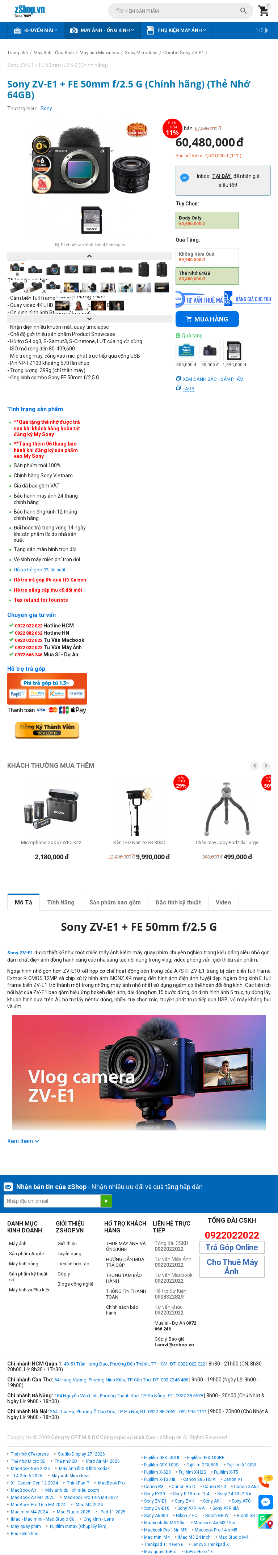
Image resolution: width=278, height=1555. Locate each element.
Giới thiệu (67, 1243)
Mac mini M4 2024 (29, 1511)
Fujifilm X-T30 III (159, 1479)
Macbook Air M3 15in (214, 1522)
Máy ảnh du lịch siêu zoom (72, 1490)
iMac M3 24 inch (194, 1537)
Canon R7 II (214, 1486)
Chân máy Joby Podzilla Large (227, 842)
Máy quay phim (26, 1526)
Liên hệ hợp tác (73, 1263)
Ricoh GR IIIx (249, 1515)
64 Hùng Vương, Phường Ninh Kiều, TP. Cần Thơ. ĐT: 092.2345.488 (121, 1380)
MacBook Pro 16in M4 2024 (38, 1504)
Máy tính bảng (23, 1263)
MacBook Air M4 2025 (33, 1497)
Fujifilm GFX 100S (161, 1464)
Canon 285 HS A (199, 1479)
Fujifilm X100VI (241, 1464)
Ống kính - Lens (99, 1519)
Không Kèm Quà (197, 256)
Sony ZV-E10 (156, 1508)
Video (223, 902)
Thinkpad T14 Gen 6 (164, 1544)
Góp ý (64, 1274)
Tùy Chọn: (187, 203)
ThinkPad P (78, 1483)
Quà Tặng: (188, 240)
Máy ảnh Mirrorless (70, 1475)
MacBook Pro (111, 1483)
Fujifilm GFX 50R (202, 1464)
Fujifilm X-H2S (192, 1472)
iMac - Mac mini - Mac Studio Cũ (43, 1519)
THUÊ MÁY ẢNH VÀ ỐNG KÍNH (126, 1246)
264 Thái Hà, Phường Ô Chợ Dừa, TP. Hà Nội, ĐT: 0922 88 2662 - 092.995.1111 (128, 1411)
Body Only (192, 220)
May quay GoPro (160, 1551)
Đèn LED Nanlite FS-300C (139, 842)
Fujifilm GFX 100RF (205, 1457)
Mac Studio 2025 (73, 1511)
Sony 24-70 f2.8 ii (234, 1493)
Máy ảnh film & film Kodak (84, 1468)
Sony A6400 (156, 1515)
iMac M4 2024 (89, 1504)
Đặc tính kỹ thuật (178, 902)
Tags (188, 388)
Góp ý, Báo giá (174, 1341)
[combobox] (180, 11)
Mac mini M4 (157, 1537)
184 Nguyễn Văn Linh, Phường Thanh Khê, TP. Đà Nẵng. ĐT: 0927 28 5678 (128, 1395)
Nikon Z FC (186, 1515)
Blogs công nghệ (75, 1284)
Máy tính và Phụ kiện (30, 1289)
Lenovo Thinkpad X (210, 1544)
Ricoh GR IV (217, 1515)
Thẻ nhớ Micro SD (28, 1461)
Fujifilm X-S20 (157, 1472)
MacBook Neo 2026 (30, 1468)
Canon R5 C (183, 1486)
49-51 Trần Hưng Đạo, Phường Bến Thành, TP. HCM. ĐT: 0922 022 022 (134, 1364)
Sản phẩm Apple (26, 1253)
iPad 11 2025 (113, 1511)
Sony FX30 (154, 1493)
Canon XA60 (246, 1486)
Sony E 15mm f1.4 (191, 1493)
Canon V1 (233, 1479)
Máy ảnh (17, 1243)
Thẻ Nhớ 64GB (195, 275)
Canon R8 (154, 1486)
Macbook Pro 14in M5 (216, 1530)
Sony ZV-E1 (155, 1501)
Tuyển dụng (69, 1253)
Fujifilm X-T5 (226, 1472)
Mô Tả (23, 902)
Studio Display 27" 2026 (81, 1454)
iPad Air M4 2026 (103, 1461)
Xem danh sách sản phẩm (213, 379)
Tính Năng (61, 902)
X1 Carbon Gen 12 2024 (34, 1483)
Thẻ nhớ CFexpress (30, 1454)
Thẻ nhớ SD (66, 1461)
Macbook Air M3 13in (165, 1522)
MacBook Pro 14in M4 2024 (91, 1497)
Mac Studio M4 (233, 1537)
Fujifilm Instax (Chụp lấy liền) (78, 1526)
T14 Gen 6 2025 (26, 1475)
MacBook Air (23, 1490)
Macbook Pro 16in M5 (165, 1530)
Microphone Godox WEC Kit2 (51, 842)
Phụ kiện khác (24, 1533)
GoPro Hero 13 (198, 1551)
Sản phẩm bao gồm (115, 902)
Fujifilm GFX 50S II (161, 1457)
